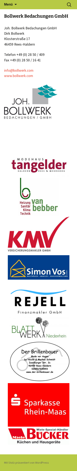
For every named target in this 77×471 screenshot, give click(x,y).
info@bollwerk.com (18, 70)
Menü (8, 4)
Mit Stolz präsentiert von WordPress (26, 462)
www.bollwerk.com (18, 76)
